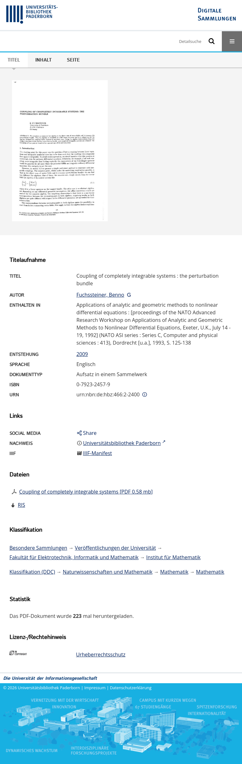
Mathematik (174, 571)
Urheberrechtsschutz (100, 654)
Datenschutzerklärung (131, 687)
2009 (82, 354)
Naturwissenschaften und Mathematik (108, 571)
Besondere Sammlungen (38, 547)
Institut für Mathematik (173, 557)
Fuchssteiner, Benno (100, 294)
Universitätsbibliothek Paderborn (49, 687)
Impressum (95, 687)
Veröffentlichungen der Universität (115, 547)
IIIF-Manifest (97, 453)
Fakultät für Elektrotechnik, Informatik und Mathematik (74, 557)
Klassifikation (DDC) (32, 571)
